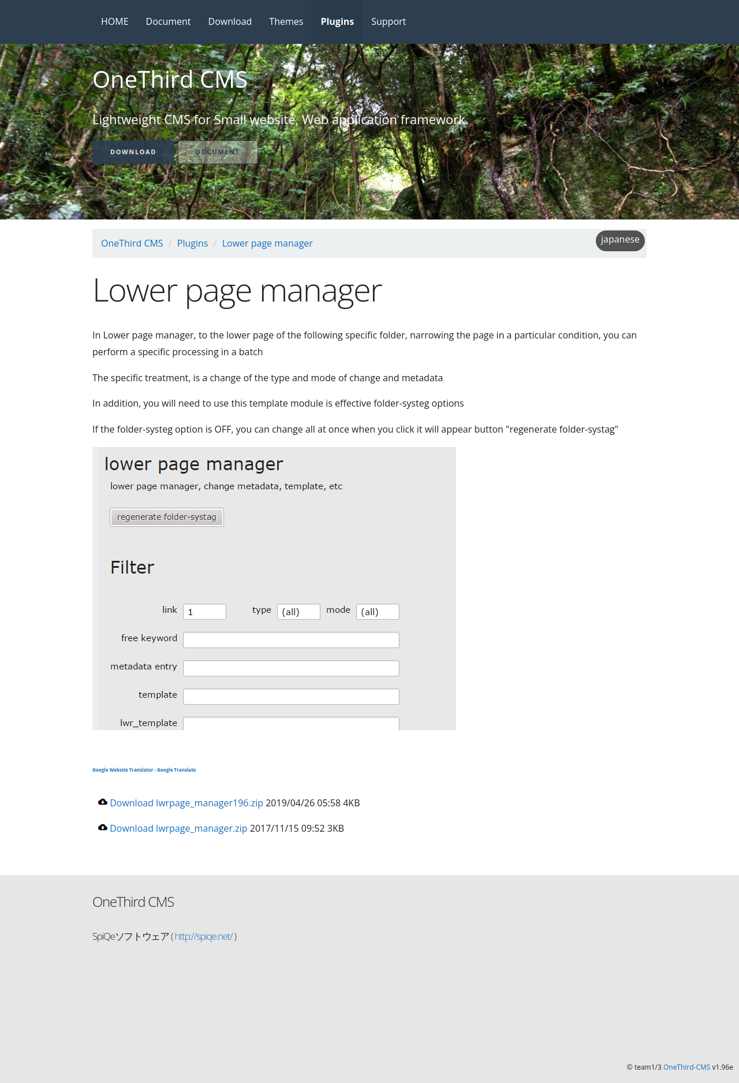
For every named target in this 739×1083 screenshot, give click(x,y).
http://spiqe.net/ (202, 936)
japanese (620, 239)
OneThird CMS (132, 243)
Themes (286, 21)
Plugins (337, 21)
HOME (115, 21)
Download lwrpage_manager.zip (173, 828)
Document (168, 21)
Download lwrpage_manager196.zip (180, 803)
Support (388, 21)
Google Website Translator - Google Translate (144, 769)
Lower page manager (267, 243)
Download (230, 21)
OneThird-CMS (686, 1067)
